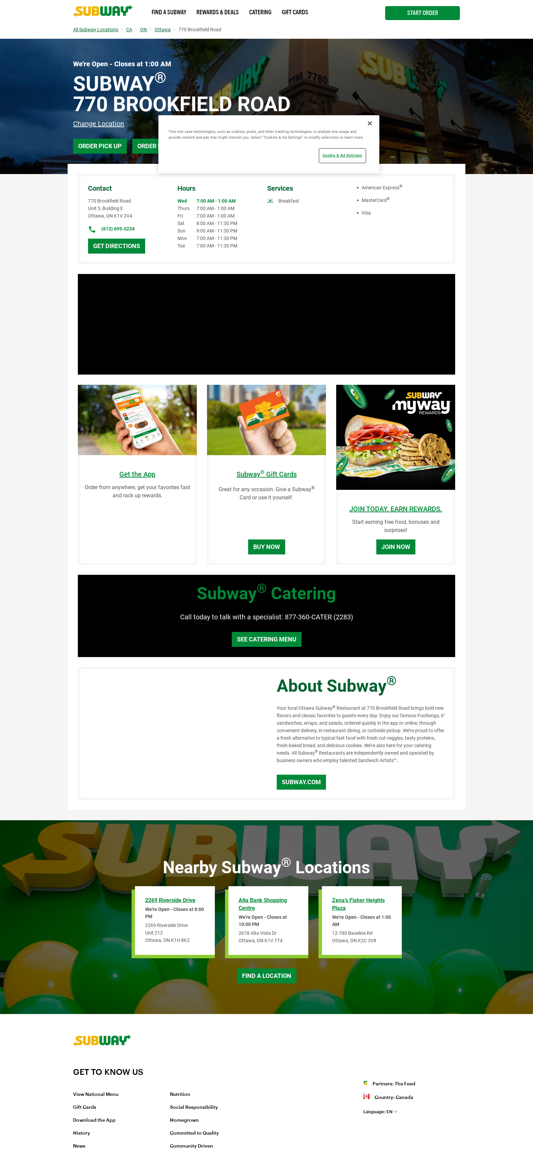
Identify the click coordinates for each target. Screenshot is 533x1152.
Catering (260, 12)
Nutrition (180, 1094)
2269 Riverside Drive (170, 900)
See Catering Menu (266, 639)
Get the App (137, 474)
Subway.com (301, 782)
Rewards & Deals (217, 12)
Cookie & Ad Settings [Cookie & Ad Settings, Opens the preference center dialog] (342, 155)
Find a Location (266, 975)
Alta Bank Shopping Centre (263, 904)
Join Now (395, 546)
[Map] (169, 733)
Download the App (94, 1120)
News (79, 1146)
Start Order (422, 13)
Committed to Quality (194, 1133)
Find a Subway (169, 12)
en (378, 1112)
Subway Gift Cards (267, 474)
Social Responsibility (194, 1107)
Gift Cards (295, 12)
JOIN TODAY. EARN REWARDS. (395, 509)
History (81, 1133)
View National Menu (95, 1094)
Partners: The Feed (394, 1084)
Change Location (98, 124)
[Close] (369, 123)
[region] (268, 144)
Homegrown (184, 1120)
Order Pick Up (100, 146)
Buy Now (266, 546)
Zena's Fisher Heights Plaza (358, 904)
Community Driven (191, 1146)
